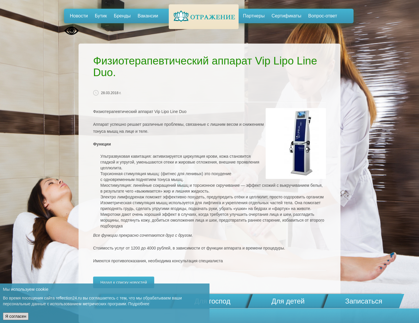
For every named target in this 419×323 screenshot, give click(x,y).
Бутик (101, 15)
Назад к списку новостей (123, 282)
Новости (79, 15)
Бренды (122, 15)
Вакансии (148, 15)
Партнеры (253, 15)
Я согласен (15, 316)
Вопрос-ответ (322, 15)
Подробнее (139, 304)
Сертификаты (286, 15)
